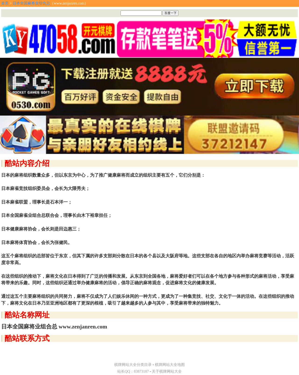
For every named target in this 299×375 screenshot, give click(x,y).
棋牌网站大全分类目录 (133, 365)
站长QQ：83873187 (133, 371)
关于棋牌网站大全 (167, 371)
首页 (5, 3)
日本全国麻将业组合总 (31, 3)
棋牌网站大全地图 (170, 365)
